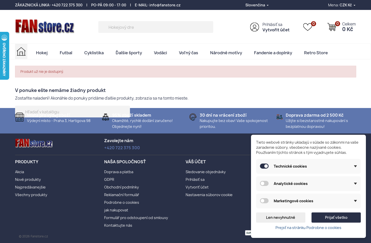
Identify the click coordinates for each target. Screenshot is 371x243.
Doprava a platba (118, 171)
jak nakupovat (116, 210)
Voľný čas (188, 53)
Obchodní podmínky (121, 187)
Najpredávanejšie (30, 187)
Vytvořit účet (276, 30)
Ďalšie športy (129, 53)
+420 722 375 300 (67, 5)
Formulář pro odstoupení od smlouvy (136, 217)
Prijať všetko (336, 217)
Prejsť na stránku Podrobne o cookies (308, 227)
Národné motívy (226, 53)
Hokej (42, 53)
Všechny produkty (31, 194)
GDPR (109, 179)
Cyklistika (94, 53)
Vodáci (160, 53)
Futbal (66, 53)
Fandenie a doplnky (273, 53)
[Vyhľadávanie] (155, 27)
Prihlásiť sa (272, 24)
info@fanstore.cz (165, 5)
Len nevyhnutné (280, 217)
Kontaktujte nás (118, 225)
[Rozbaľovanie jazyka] (257, 5)
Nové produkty (28, 179)
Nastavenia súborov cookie (209, 194)
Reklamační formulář (121, 194)
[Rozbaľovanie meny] (348, 5)
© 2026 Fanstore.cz (33, 236)
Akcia (19, 171)
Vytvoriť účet (197, 187)
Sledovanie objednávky (206, 171)
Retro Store (316, 53)
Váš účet (196, 162)
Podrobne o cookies (121, 202)
